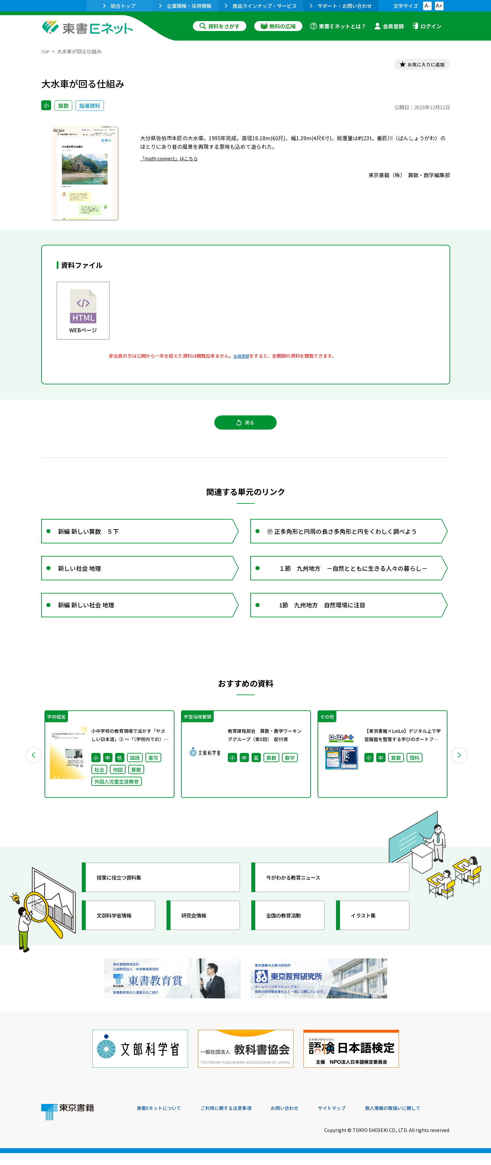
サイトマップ (351, 1120)
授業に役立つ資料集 (125, 898)
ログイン (427, 26)
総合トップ (119, 5)
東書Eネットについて (162, 1120)
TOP (46, 51)
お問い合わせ (300, 1120)
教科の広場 (278, 26)
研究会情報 (198, 936)
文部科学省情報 (119, 936)
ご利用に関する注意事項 (236, 1120)
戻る (245, 428)
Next (459, 774)
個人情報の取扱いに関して (418, 1120)
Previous (31, 774)
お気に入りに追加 (421, 65)
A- (427, 6)
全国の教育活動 (289, 936)
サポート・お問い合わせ (341, 5)
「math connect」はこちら (173, 160)
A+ (439, 6)
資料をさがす (219, 26)
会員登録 (389, 26)
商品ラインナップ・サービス (261, 5)
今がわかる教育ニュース (300, 898)
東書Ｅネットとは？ (338, 26)
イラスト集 (368, 936)
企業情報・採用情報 (185, 5)
